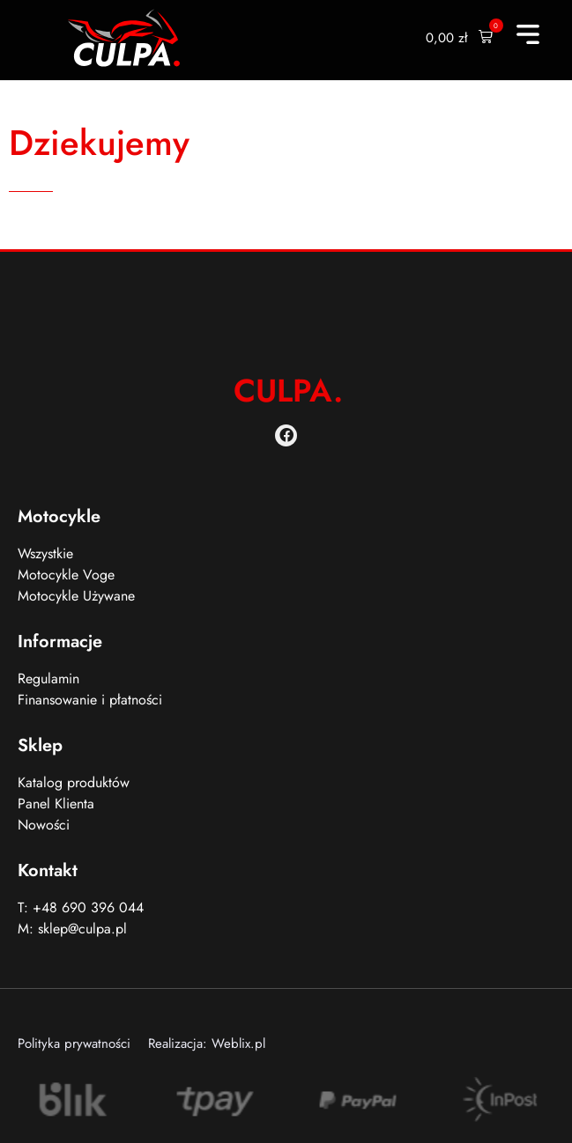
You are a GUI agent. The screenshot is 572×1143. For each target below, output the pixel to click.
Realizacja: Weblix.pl (206, 1043)
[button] (459, 38)
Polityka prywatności (74, 1043)
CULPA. (288, 390)
